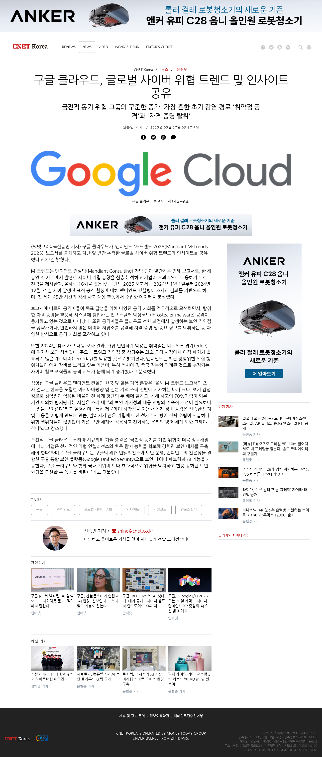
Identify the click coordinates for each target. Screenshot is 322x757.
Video (103, 47)
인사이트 (132, 509)
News (87, 47)
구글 (39, 509)
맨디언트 (63, 509)
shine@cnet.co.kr (132, 531)
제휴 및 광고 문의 (132, 716)
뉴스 (165, 69)
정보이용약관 (159, 716)
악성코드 (159, 509)
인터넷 (182, 69)
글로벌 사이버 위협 (98, 509)
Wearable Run (127, 47)
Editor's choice (159, 47)
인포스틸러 (189, 509)
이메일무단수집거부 (188, 716)
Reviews (69, 47)
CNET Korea (143, 69)
